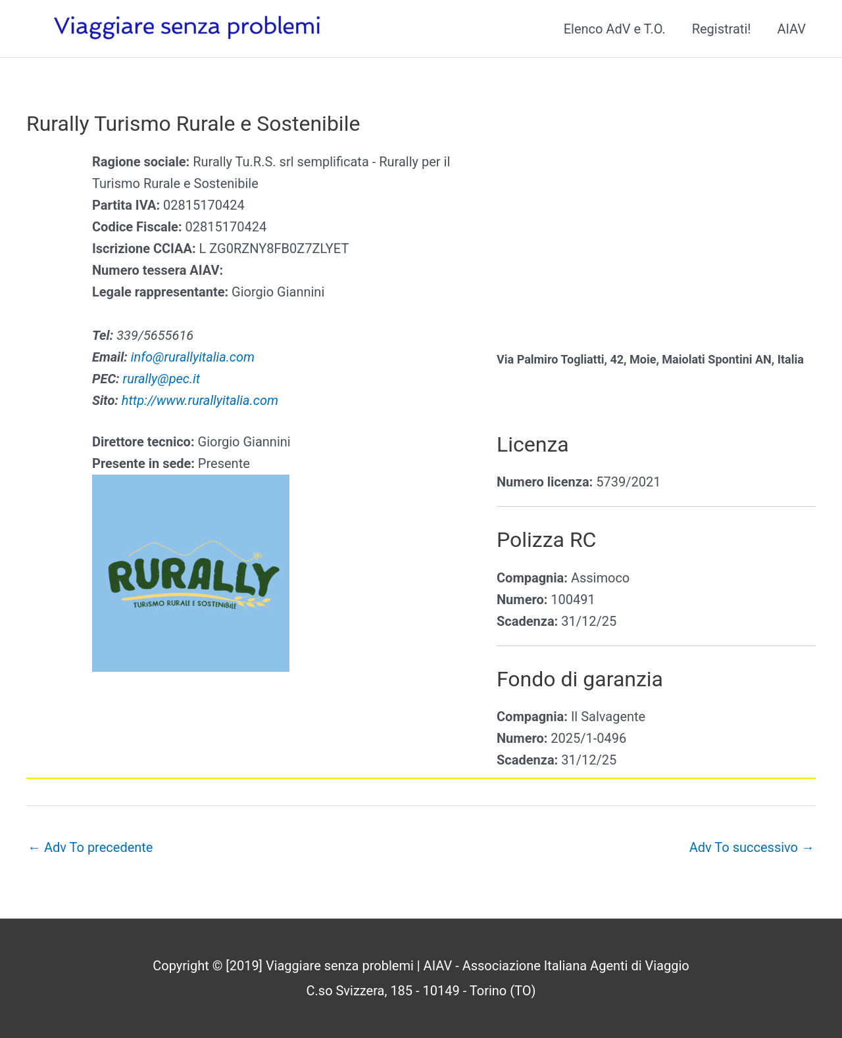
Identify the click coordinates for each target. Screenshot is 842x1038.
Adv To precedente (90, 847)
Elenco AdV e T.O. (615, 29)
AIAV (791, 29)
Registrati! (721, 29)
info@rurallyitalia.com (193, 357)
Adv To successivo (751, 847)
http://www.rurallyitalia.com (200, 400)
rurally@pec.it (162, 379)
